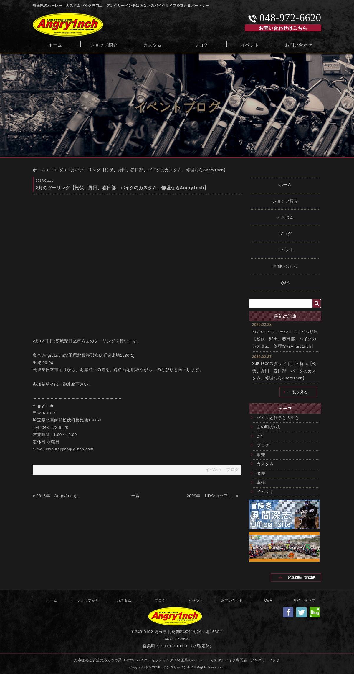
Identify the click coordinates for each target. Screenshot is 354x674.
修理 (261, 473)
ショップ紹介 (104, 44)
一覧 (135, 496)
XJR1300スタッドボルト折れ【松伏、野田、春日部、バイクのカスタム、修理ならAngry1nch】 (284, 370)
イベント (250, 44)
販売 (261, 455)
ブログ (201, 44)
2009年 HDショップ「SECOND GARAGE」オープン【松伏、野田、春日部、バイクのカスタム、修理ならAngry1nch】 (211, 496)
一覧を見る (298, 392)
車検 (261, 482)
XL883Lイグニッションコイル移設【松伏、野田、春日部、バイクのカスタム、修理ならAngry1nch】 (285, 339)
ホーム (55, 44)
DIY (260, 436)
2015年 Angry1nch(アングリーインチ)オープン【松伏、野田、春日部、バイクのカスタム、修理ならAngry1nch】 (60, 496)
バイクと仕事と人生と (278, 418)
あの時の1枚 (268, 427)
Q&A (285, 282)
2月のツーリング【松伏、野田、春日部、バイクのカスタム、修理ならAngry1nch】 (148, 170)
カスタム (152, 44)
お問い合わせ (298, 44)
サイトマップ (304, 599)
